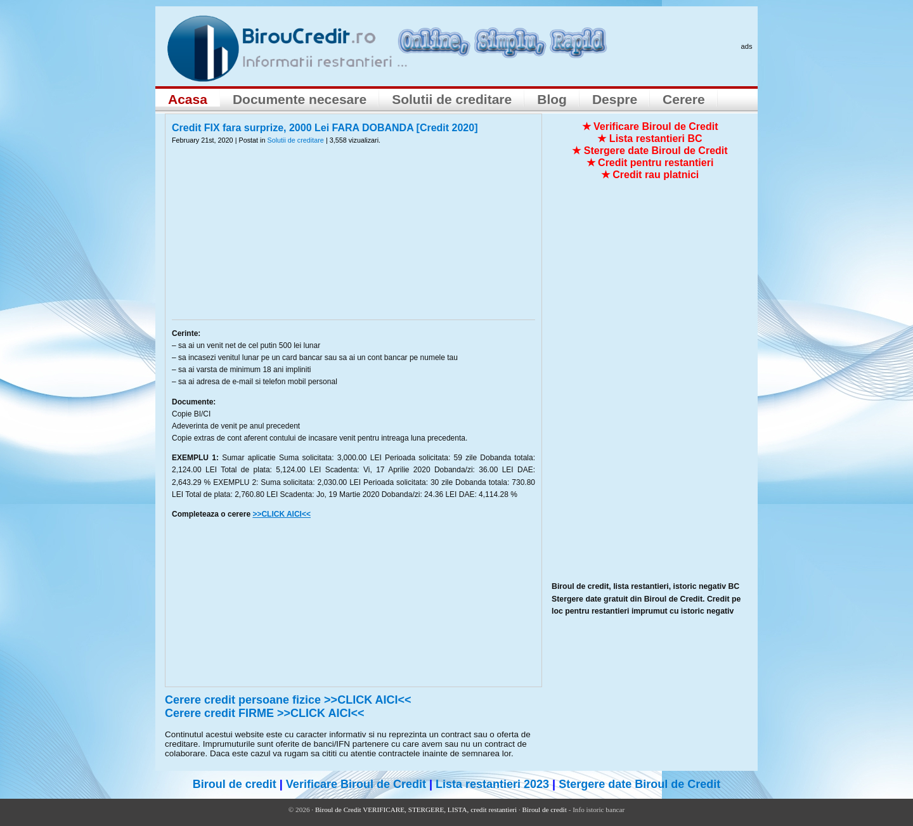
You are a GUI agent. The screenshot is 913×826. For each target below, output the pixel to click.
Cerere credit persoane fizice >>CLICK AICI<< (288, 700)
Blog (552, 99)
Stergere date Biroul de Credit (639, 784)
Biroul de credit (234, 784)
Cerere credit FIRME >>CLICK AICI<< (264, 713)
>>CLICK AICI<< (281, 514)
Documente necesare (299, 99)
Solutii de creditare (452, 99)
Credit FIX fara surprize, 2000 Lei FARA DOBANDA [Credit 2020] (325, 127)
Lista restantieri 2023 (492, 784)
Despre (614, 99)
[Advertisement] (354, 240)
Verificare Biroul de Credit (356, 784)
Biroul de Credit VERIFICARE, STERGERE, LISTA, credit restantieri (416, 809)
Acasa (187, 99)
